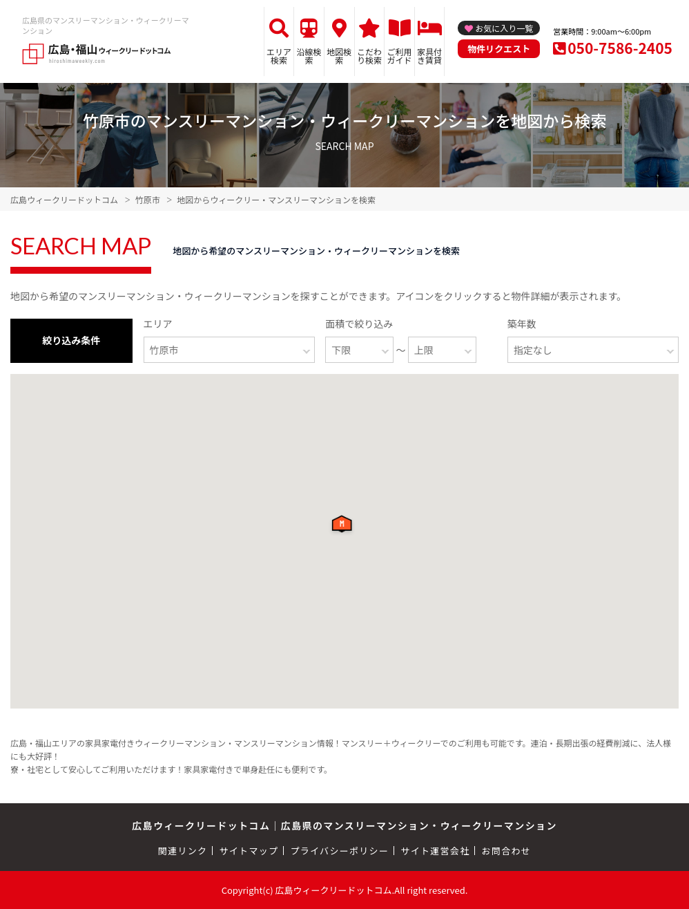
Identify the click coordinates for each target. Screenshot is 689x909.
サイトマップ (249, 850)
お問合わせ (507, 850)
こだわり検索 (369, 56)
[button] (344, 527)
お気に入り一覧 (504, 28)
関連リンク (183, 850)
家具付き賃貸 (429, 56)
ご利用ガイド (399, 56)
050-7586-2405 (619, 47)
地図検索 (339, 56)
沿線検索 (309, 56)
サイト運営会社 (434, 850)
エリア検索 (278, 56)
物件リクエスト (498, 48)
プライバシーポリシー (339, 850)
